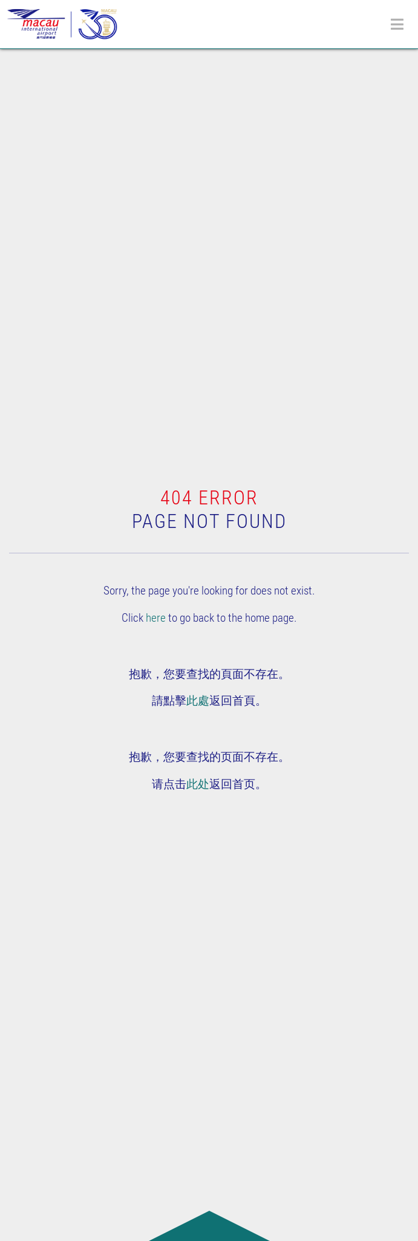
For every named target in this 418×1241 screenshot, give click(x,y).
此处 (197, 784)
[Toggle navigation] (397, 24)
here (156, 618)
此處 (197, 701)
